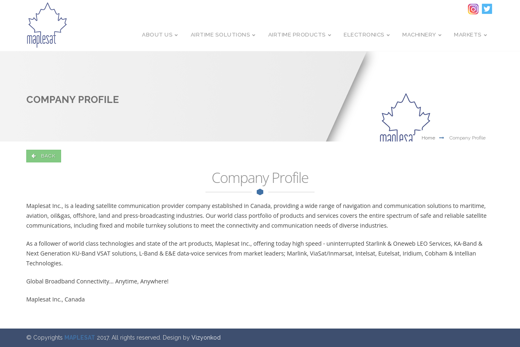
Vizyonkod (206, 337)
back (44, 156)
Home (428, 138)
